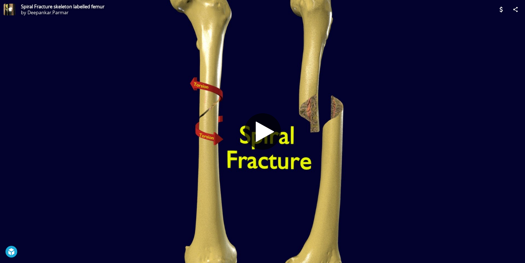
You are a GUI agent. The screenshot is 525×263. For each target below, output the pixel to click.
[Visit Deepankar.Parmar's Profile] (9, 9)
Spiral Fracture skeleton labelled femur (62, 6)
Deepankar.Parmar (47, 12)
